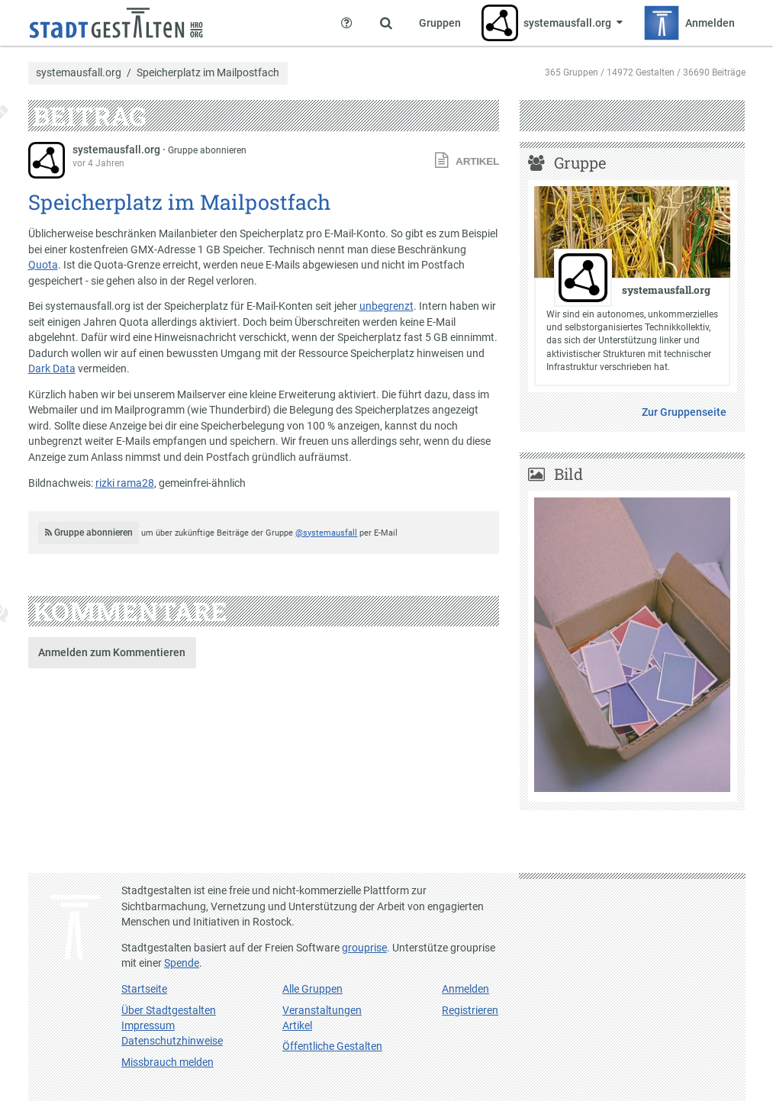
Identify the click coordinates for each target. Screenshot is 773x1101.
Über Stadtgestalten (168, 1010)
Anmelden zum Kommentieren (111, 652)
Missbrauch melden (167, 1062)
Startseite (144, 989)
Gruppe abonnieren (207, 150)
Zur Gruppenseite (684, 412)
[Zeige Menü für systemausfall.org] (552, 23)
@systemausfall (326, 533)
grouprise (364, 948)
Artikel (297, 1025)
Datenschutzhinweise (172, 1041)
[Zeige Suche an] (386, 23)
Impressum (148, 1025)
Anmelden (465, 989)
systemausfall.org (78, 73)
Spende (181, 963)
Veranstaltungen (322, 1010)
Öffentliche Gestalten (332, 1046)
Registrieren (470, 1010)
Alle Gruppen (312, 989)
